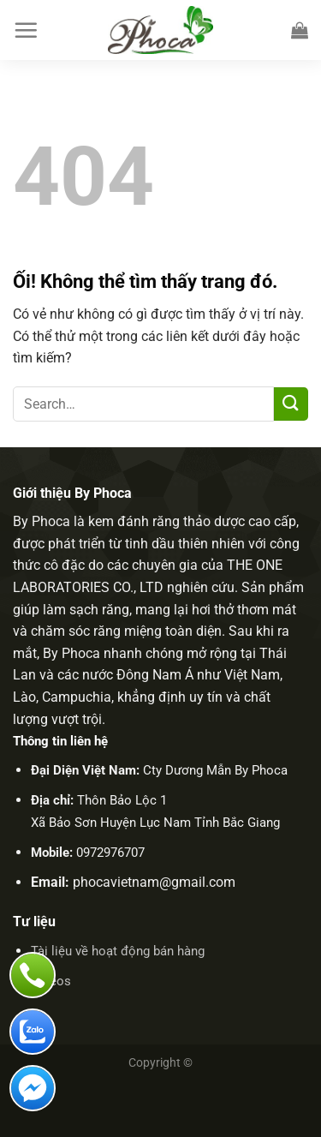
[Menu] (26, 30)
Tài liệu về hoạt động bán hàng (118, 951)
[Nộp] (291, 404)
